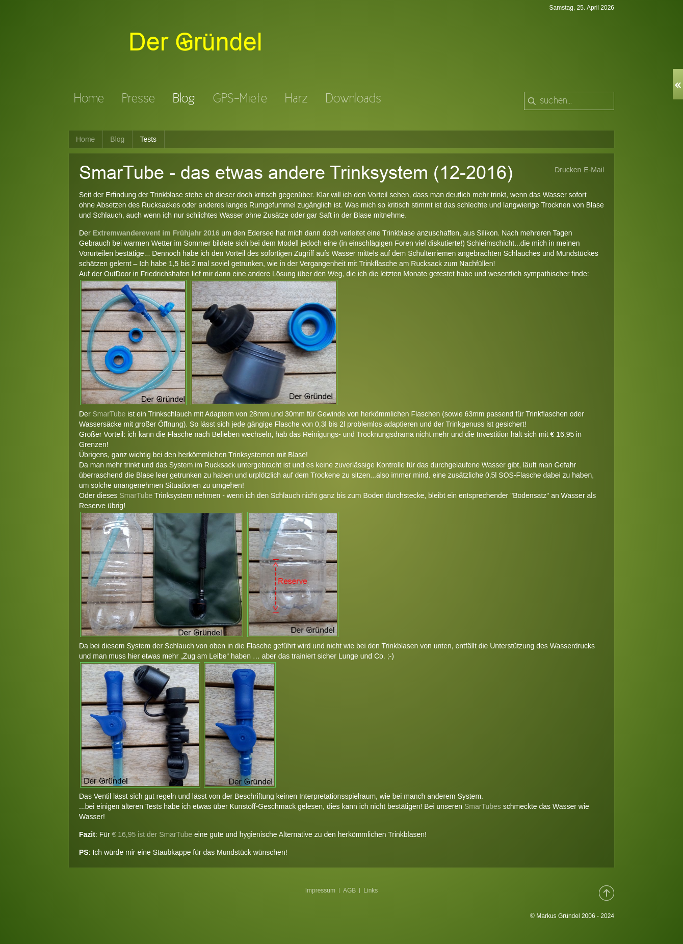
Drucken (568, 170)
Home (85, 139)
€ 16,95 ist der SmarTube (152, 834)
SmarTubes (482, 806)
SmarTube (108, 414)
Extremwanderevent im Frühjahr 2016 (155, 233)
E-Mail (594, 170)
